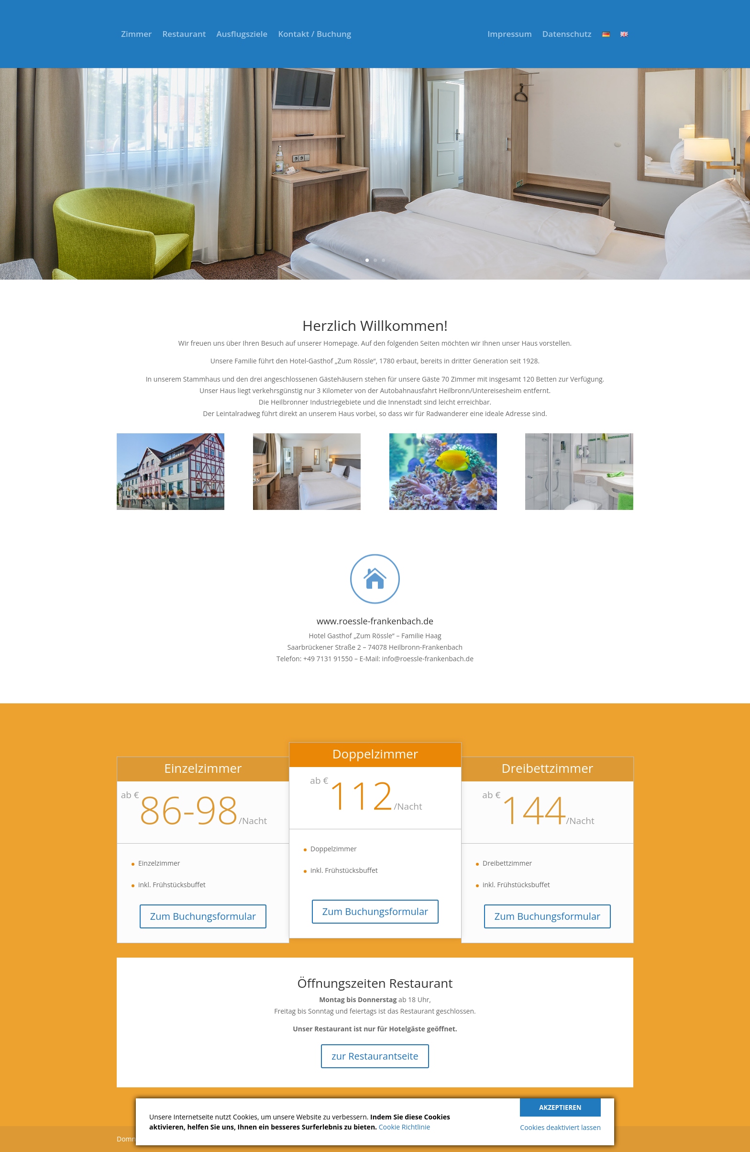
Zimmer (136, 35)
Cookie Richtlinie (404, 1126)
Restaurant (184, 35)
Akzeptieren (560, 1107)
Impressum (509, 35)
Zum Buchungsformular (203, 916)
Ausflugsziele (241, 35)
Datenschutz (567, 35)
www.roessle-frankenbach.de (375, 621)
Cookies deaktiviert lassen (560, 1127)
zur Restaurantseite (374, 1056)
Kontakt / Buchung (314, 35)
